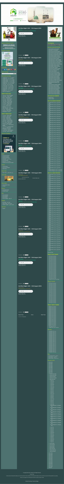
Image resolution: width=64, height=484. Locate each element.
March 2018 (51, 448)
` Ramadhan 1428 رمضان (52, 332)
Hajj (3, 208)
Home (32, 314)
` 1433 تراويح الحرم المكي (52, 265)
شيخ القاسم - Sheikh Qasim (7, 116)
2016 (50, 454)
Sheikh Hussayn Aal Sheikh (53, 73)
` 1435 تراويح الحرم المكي (52, 267)
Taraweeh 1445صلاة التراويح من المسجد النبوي (55, 169)
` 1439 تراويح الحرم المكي (52, 272)
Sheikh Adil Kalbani (52, 67)
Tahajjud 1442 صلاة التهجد (52, 323)
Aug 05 (51, 436)
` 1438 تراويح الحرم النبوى (52, 294)
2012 (50, 459)
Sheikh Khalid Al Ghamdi (52, 76)
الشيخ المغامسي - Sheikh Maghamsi (8, 130)
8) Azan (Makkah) (5, 196)
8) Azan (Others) (5, 197)
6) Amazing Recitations (6, 155)
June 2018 (51, 444)
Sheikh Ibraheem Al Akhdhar (53, 74)
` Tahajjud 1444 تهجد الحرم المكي (53, 327)
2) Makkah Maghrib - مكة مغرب (7, 81)
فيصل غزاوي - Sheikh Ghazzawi (7, 98)
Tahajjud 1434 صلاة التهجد (52, 314)
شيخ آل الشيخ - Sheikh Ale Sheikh (8, 121)
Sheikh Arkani (5, 168)
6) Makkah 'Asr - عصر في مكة (7, 90)
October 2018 (52, 376)
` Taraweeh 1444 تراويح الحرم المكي (54, 279)
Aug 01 (51, 441)
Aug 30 (51, 381)
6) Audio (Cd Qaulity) (6, 156)
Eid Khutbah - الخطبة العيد (6, 202)
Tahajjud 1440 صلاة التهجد (52, 321)
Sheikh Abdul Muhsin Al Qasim (53, 60)
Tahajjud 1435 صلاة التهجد (52, 315)
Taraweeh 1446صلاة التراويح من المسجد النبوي (55, 170)
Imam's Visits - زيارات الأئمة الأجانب (8, 172)
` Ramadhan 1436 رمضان (52, 341)
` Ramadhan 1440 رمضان (52, 346)
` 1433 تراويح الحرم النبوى (52, 288)
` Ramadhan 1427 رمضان (52, 331)
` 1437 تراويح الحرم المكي (52, 269)
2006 (50, 467)
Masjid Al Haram (51, 97)
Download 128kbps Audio (22, 36)
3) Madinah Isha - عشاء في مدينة (7, 82)
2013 (50, 458)
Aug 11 (51, 428)
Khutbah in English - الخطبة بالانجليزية (8, 204)
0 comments (20, 55)
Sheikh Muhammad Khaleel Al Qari (54, 82)
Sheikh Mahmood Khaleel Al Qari (54, 80)
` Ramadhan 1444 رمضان (52, 350)
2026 (50, 362)
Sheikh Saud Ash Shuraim (53, 91)
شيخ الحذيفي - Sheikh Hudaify (7, 115)
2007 (50, 466)
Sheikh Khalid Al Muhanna (53, 77)
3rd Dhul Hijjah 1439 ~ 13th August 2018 (29, 28)
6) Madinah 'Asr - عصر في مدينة (7, 89)
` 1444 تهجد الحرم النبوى (52, 326)
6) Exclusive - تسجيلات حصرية (7, 159)
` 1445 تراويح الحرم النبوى (52, 302)
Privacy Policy (32, 474)
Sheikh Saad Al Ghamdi (52, 85)
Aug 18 (51, 397)
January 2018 (52, 451)
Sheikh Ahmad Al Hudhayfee (53, 68)
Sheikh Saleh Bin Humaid (52, 90)
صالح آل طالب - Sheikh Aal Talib (7, 101)
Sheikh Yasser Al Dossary (53, 53)
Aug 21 (51, 393)
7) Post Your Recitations (6, 167)
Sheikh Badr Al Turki (52, 50)
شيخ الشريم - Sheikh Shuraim (7, 104)
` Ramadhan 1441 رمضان (52, 347)
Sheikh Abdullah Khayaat (52, 65)
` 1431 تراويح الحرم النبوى (52, 286)
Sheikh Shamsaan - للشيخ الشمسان (8, 108)
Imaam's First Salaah (6, 91)
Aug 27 (51, 385)
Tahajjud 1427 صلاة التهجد (52, 306)
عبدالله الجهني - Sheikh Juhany (7, 96)
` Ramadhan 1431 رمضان (52, 335)
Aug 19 (51, 396)
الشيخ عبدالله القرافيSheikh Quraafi (8, 126)
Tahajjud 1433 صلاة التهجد (52, 313)
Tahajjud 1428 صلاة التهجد (52, 307)
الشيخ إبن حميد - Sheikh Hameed (7, 122)
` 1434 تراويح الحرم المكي (52, 266)
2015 (50, 455)
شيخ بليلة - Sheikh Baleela (6, 97)
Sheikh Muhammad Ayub (52, 81)
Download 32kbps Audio (21, 35)
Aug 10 (51, 429)
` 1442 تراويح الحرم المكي (52, 275)
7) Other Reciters (5, 166)
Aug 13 (51, 404)
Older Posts (43, 314)
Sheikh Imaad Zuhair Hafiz (53, 75)
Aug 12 (51, 427)
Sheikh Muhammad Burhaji (53, 51)
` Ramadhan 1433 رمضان (52, 338)
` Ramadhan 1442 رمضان (52, 348)
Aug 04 (51, 437)
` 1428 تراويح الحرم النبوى (52, 284)
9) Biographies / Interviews (7, 111)
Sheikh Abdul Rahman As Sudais (54, 61)
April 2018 (51, 447)
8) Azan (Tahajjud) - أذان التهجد (7, 198)
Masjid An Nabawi (51, 98)
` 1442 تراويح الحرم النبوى (52, 299)
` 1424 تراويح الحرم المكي (52, 257)
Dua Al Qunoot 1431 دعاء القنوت (53, 355)
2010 (50, 462)
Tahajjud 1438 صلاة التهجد (52, 319)
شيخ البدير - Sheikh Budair (6, 117)
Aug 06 (51, 435)
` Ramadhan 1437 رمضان (52, 342)
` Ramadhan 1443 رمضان (52, 349)
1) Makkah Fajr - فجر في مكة (7, 78)
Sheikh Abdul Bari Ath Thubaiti (53, 59)
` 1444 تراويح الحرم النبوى (52, 301)
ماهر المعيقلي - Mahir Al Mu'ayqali (8, 95)
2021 (50, 368)
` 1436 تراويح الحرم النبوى (52, 292)
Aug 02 (51, 440)
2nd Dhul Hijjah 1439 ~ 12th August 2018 (29, 199)
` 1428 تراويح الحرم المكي (52, 260)
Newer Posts (20, 314)
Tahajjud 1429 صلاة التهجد (52, 308)
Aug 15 (51, 401)
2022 (50, 367)
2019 (50, 371)
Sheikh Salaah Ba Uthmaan (53, 52)
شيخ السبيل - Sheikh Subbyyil (7, 110)
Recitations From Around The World (8, 162)
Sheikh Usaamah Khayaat (53, 93)
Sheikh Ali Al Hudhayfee (52, 69)
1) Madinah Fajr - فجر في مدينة (7, 77)
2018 (50, 372)
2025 (50, 363)
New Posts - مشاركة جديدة (6, 161)
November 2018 (52, 375)
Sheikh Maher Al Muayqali (53, 54)
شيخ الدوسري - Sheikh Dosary (7, 103)
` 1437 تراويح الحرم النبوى (52, 293)
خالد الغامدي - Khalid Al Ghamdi (7, 102)
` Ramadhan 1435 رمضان (52, 340)
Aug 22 (51, 392)
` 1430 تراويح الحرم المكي (52, 261)
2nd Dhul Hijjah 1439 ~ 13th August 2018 (29, 143)
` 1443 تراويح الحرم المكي (52, 276)
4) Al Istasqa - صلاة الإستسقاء (7, 84)
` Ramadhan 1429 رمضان (52, 333)
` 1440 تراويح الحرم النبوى (52, 296)
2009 (50, 463)
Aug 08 (51, 432)
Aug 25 (51, 388)
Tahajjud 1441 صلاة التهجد (52, 322)
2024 (50, 364)
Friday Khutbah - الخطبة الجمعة (7, 203)
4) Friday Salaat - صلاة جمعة (7, 85)
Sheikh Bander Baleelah (52, 58)
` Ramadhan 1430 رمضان (52, 334)
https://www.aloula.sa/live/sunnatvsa (9, 48)
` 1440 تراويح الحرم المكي (52, 273)
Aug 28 (51, 384)
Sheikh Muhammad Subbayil (53, 84)
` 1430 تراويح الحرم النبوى (52, 285)
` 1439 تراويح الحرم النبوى (52, 295)
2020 (50, 370)
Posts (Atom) (24, 316)
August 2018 (52, 379)
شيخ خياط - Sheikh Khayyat (7, 109)
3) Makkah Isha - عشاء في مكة (7, 83)
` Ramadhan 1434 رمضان (52, 339)
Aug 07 (51, 433)
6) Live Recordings (5, 160)
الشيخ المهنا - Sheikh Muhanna (7, 123)
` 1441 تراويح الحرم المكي (52, 274)
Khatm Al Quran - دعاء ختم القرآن (53, 358)
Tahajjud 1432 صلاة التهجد (52, 312)
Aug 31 (51, 380)
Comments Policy (50, 252)
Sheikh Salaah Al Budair (52, 86)
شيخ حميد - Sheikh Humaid (7, 105)
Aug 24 (51, 389)
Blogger (37, 481)
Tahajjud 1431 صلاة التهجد (52, 311)
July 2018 (51, 443)
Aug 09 (51, 431)
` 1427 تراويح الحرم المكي (52, 259)
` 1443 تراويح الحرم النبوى (52, 300)
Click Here (9, 181)
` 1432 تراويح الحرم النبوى (52, 287)
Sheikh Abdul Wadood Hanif (53, 62)
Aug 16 (51, 400)
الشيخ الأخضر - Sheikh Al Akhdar (7, 131)
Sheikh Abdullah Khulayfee (53, 66)
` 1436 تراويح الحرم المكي (52, 268)
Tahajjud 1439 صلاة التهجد (52, 320)
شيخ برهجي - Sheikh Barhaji (7, 127)
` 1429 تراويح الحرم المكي (52, 258)
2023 (50, 366)
